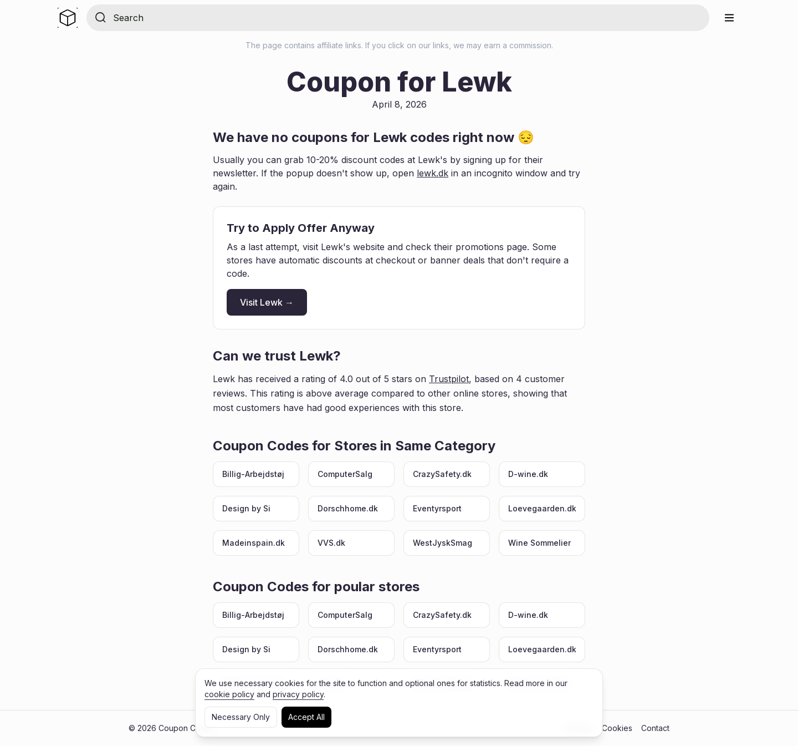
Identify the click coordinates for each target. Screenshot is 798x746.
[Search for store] (406, 17)
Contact (655, 728)
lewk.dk (432, 173)
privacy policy (298, 694)
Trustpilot (449, 378)
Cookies (617, 728)
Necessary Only (241, 717)
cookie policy (229, 694)
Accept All (306, 717)
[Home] (68, 18)
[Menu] (729, 18)
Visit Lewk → (267, 302)
